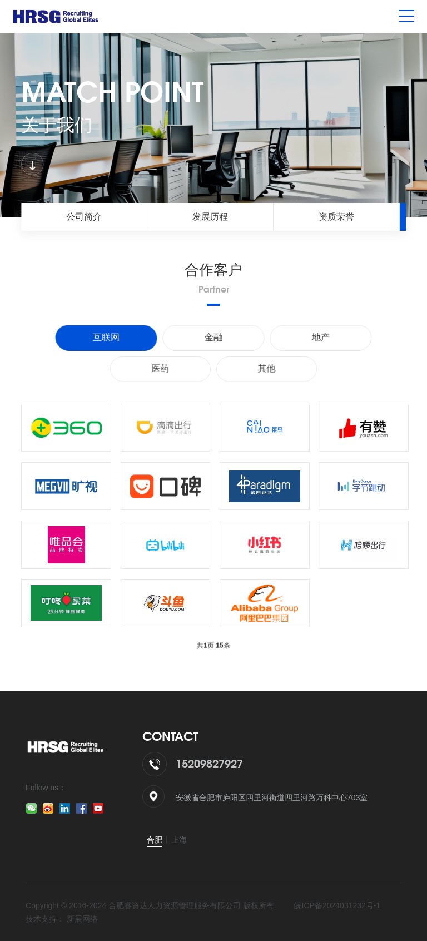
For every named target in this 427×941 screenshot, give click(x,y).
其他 (268, 368)
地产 (319, 337)
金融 (213, 337)
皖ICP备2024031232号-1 (337, 905)
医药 (159, 368)
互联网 (108, 337)
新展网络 (82, 918)
